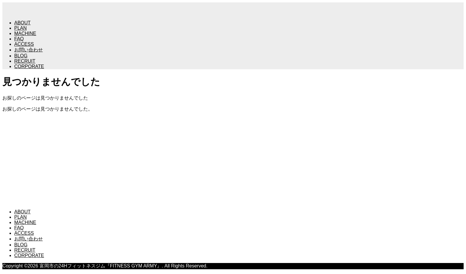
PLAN (20, 28)
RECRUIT (24, 61)
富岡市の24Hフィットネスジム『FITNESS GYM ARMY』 (118, 123)
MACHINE (25, 33)
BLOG (20, 55)
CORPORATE (29, 66)
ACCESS (24, 44)
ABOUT (22, 22)
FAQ (19, 38)
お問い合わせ (28, 49)
